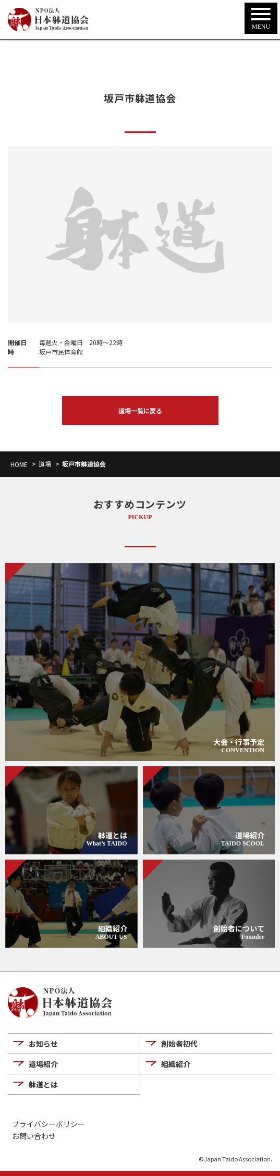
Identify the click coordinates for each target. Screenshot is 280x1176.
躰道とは (43, 1084)
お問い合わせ (34, 1136)
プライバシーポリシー (48, 1124)
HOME (19, 464)
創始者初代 (179, 1043)
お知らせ (43, 1043)
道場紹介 (43, 1064)
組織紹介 (175, 1064)
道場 (45, 463)
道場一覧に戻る (140, 410)
